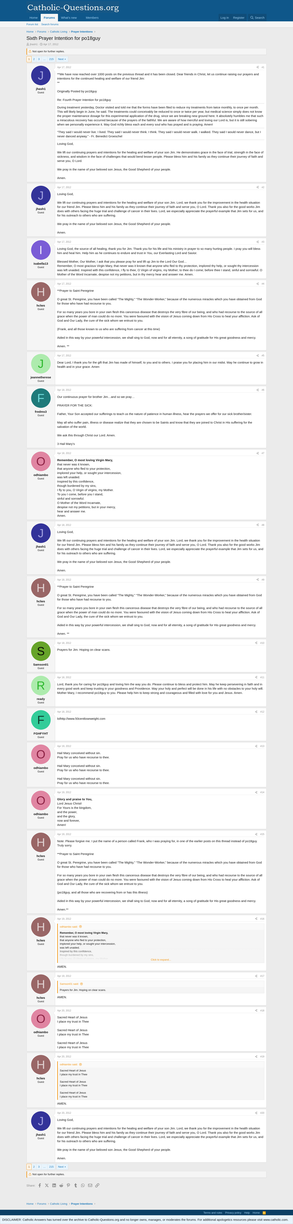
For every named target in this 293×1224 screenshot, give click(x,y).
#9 (263, 579)
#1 (263, 67)
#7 (263, 453)
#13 (262, 746)
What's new (69, 17)
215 (51, 59)
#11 (262, 677)
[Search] (257, 17)
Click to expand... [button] (161, 959)
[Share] (257, 67)
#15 (262, 834)
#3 (263, 241)
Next (61, 59)
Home (34, 17)
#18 (262, 1010)
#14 (262, 792)
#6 (263, 390)
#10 (262, 643)
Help (247, 1212)
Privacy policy (233, 1212)
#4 (263, 283)
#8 (263, 525)
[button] (80, 17)
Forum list (32, 24)
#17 (262, 976)
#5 (263, 355)
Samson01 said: (69, 983)
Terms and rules (212, 1212)
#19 (262, 1056)
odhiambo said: (69, 926)
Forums (49, 17)
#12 (262, 711)
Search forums (50, 24)
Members (92, 17)
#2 (263, 187)
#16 (262, 918)
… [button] (44, 59)
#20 (262, 1113)
